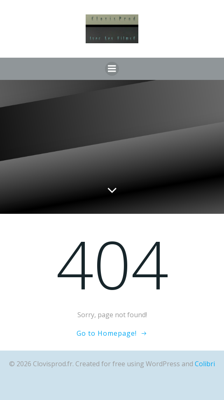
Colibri (205, 363)
